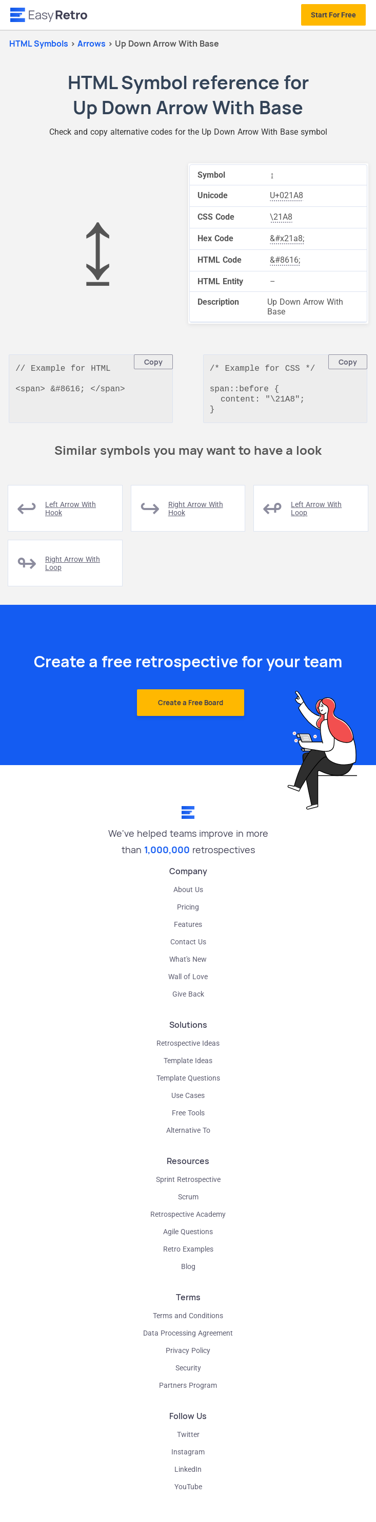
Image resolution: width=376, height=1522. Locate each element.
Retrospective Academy (188, 1219)
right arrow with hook (195, 513)
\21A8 (281, 217)
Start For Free (333, 15)
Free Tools (188, 1118)
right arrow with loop (72, 568)
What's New (188, 964)
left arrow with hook (70, 513)
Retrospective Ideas (188, 1048)
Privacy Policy (188, 1355)
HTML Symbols (38, 43)
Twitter (188, 1439)
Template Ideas (188, 1066)
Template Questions (188, 1083)
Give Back (188, 999)
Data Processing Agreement (188, 1338)
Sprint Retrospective (188, 1184)
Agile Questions (188, 1237)
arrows (92, 43)
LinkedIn (188, 1474)
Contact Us (188, 947)
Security (188, 1373)
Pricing (188, 912)
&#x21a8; (287, 238)
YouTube (188, 1492)
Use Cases (188, 1100)
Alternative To (188, 1135)
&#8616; (285, 260)
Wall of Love (188, 982)
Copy (153, 362)
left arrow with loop (316, 513)
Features (188, 929)
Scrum (188, 1202)
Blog (188, 1271)
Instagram (188, 1457)
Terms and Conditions (188, 1321)
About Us (188, 895)
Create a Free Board (190, 707)
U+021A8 (286, 195)
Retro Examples (188, 1254)
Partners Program (188, 1390)
